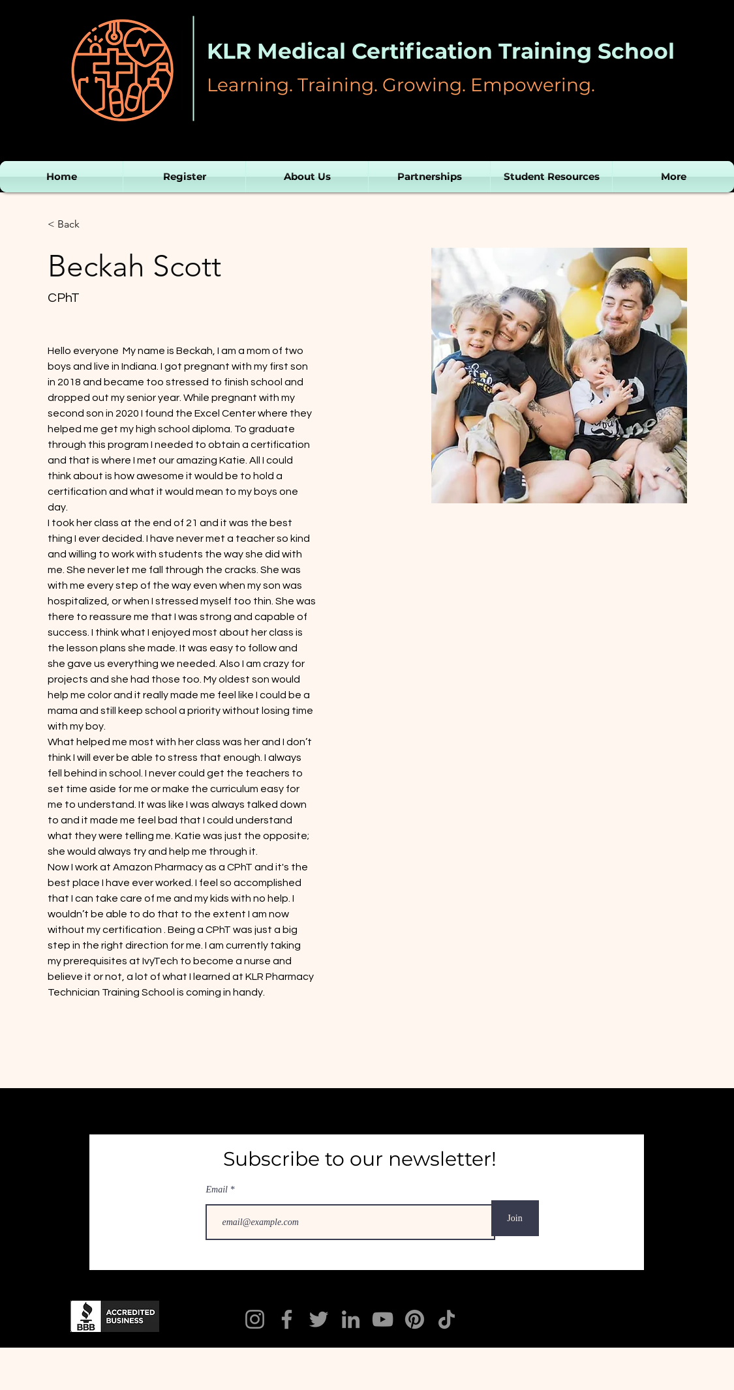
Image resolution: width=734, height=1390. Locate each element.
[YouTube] (382, 1319)
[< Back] (73, 224)
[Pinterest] (414, 1319)
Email (218, 1189)
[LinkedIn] (350, 1319)
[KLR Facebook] (286, 1319)
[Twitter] (318, 1319)
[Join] (515, 1218)
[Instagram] (255, 1319)
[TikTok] (446, 1319)
